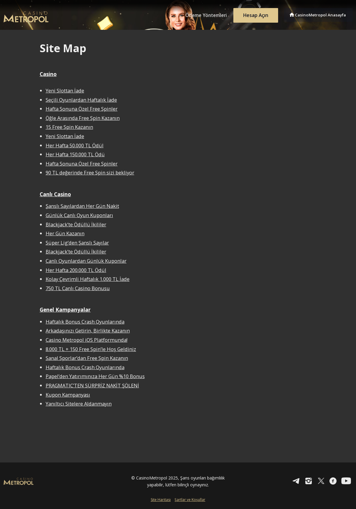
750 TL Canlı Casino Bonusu (79, 287)
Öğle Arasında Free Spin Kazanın (85, 118)
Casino (49, 74)
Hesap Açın (254, 14)
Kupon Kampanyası (69, 394)
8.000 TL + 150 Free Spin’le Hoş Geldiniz (93, 348)
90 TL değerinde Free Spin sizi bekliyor (91, 172)
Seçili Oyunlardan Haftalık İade (83, 99)
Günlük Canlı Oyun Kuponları (81, 215)
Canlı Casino (56, 193)
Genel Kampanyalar (66, 309)
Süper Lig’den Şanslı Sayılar (78, 242)
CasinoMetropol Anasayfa (321, 14)
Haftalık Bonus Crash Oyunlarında (87, 321)
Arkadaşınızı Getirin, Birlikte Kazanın (89, 330)
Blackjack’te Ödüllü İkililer (76, 224)
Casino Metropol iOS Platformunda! (88, 339)
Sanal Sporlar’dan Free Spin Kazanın (89, 357)
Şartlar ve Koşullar (190, 499)
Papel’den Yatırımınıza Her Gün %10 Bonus (97, 376)
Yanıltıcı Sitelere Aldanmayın (80, 403)
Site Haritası (161, 499)
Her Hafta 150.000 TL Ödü (77, 154)
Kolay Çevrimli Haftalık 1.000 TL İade (90, 279)
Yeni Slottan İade (66, 90)
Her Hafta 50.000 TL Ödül (76, 145)
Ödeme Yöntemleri (202, 14)
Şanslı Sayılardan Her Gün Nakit (84, 205)
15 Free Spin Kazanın (71, 126)
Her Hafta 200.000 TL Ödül (78, 269)
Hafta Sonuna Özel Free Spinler (83, 108)
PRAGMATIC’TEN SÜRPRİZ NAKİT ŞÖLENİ (94, 385)
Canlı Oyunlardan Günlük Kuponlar (88, 260)
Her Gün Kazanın (66, 233)
